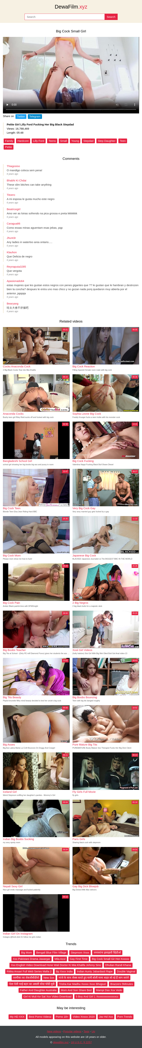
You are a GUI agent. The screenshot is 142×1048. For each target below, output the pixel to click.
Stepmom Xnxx (80, 952)
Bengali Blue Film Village (51, 952)
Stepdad (88, 140)
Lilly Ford (38, 140)
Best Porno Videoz (40, 1016)
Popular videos (72, 1031)
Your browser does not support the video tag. (71, 75)
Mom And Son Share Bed (76, 990)
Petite (8, 147)
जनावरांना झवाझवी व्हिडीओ (107, 952)
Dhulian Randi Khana (118, 965)
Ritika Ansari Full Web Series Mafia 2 (29, 971)
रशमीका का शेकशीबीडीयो (26, 977)
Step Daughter (106, 140)
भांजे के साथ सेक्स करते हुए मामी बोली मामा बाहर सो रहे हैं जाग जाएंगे (94, 977)
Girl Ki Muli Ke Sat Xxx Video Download (47, 996)
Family (9, 140)
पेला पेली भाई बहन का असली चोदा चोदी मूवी (32, 983)
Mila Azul (60, 958)
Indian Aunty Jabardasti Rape (95, 971)
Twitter (21, 116)
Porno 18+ (62, 1016)
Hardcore (23, 140)
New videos (54, 1031)
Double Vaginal (126, 971)
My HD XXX (17, 1016)
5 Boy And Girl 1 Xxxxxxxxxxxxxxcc (97, 996)
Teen (123, 140)
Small (63, 140)
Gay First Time (79, 958)
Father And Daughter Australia (38, 990)
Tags (86, 1031)
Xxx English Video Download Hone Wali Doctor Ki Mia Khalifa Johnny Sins (56, 965)
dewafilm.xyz (61, 1042)
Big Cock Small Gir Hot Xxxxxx (110, 958)
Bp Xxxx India (64, 971)
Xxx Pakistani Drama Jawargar (31, 958)
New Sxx (48, 977)
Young (75, 140)
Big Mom (26, 952)
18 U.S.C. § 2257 (81, 1042)
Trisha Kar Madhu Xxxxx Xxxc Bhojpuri (82, 983)
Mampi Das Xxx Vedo (109, 990)
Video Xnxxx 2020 (84, 1016)
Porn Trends (124, 1016)
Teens (52, 140)
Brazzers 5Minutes (121, 983)
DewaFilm (71, 7)
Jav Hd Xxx (106, 1016)
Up (93, 1031)
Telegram (35, 116)
